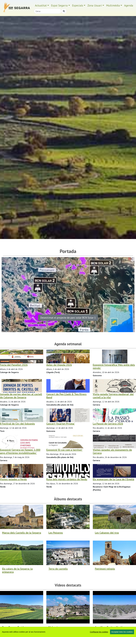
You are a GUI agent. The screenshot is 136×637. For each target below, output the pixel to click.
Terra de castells (58, 568)
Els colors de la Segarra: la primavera (17, 570)
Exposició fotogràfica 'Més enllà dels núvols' (114, 366)
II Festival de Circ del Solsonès (17, 423)
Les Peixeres (55, 532)
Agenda (128, 5)
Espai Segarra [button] (59, 5)
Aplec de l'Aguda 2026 (59, 365)
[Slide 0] (56, 328)
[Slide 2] (66, 328)
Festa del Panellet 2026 (14, 365)
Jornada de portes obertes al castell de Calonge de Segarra (21, 395)
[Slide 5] (80, 328)
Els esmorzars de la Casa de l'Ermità (113, 479)
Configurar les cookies (99, 632)
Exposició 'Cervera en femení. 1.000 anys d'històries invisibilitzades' (20, 451)
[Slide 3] (70, 328)
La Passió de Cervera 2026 (108, 423)
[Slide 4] (75, 328)
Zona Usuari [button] (94, 5)
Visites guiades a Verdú (13, 479)
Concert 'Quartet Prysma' (60, 423)
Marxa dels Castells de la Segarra (21, 532)
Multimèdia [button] (113, 5)
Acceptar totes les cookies (122, 632)
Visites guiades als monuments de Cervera (112, 451)
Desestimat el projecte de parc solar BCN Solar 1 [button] (68, 317)
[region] (68, 632)
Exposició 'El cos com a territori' (64, 450)
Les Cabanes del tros (107, 532)
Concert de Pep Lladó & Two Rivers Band (66, 395)
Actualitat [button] (41, 5)
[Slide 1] (61, 328)
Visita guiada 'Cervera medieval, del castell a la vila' (113, 395)
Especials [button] (77, 5)
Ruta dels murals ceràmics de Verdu (66, 479)
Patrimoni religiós (105, 568)
